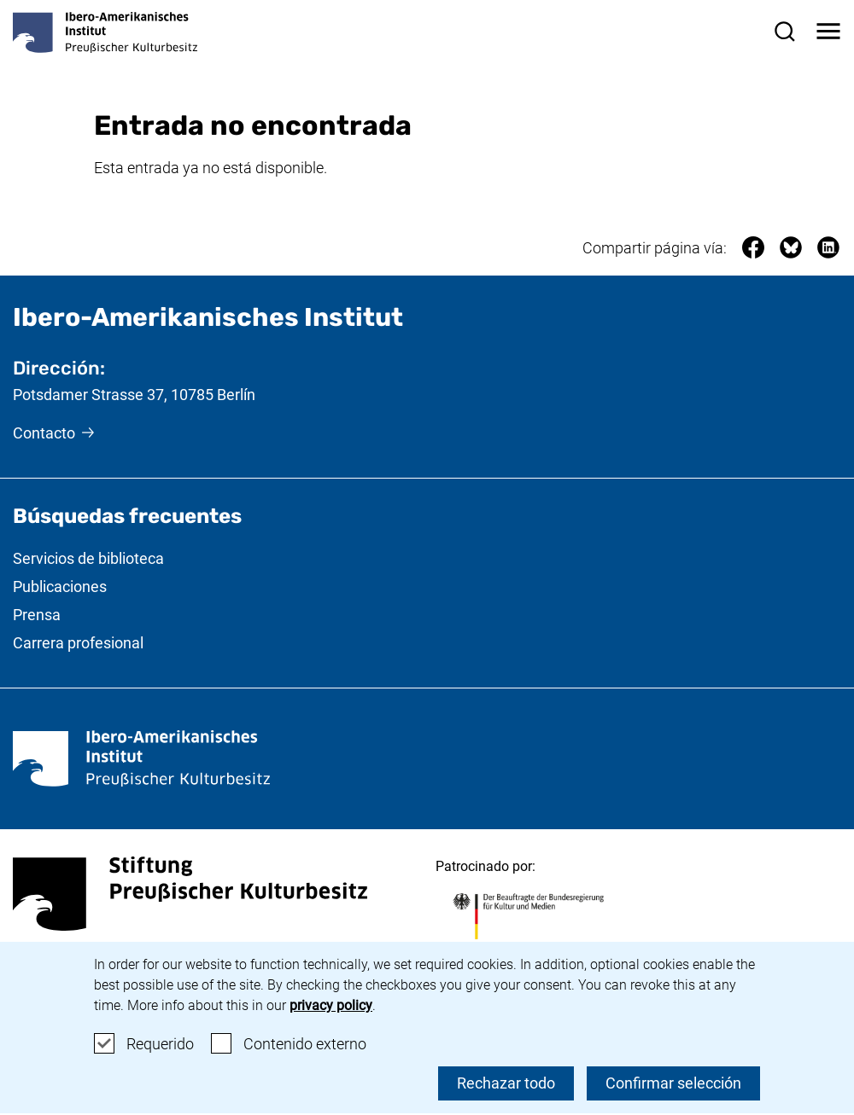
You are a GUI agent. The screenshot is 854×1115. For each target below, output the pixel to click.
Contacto (44, 433)
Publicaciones (60, 586)
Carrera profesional (78, 643)
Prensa (37, 615)
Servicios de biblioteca (88, 558)
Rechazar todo (506, 1083)
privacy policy (331, 1005)
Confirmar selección (673, 1083)
